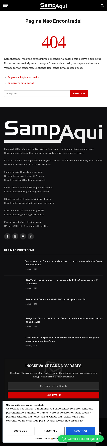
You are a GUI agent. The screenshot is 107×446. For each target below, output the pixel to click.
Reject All (50, 431)
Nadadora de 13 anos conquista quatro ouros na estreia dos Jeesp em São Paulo (63, 263)
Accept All (81, 431)
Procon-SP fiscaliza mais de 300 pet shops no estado (55, 299)
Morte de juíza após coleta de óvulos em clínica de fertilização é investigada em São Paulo (62, 339)
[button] (81, 438)
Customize (20, 431)
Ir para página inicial (21, 83)
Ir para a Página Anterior (23, 77)
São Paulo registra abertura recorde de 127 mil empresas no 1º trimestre (61, 282)
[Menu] (5, 5)
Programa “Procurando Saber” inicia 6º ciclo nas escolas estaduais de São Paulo (64, 320)
